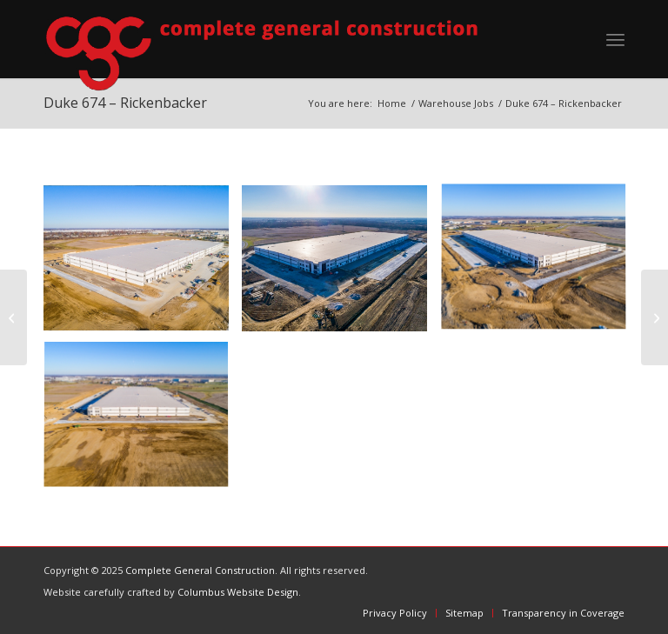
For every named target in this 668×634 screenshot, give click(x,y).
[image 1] (341, 264)
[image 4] (142, 264)
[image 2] (540, 264)
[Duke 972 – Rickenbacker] (654, 317)
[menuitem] (615, 39)
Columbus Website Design (237, 591)
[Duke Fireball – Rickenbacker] (13, 317)
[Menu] (615, 39)
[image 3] (142, 423)
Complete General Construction (200, 570)
